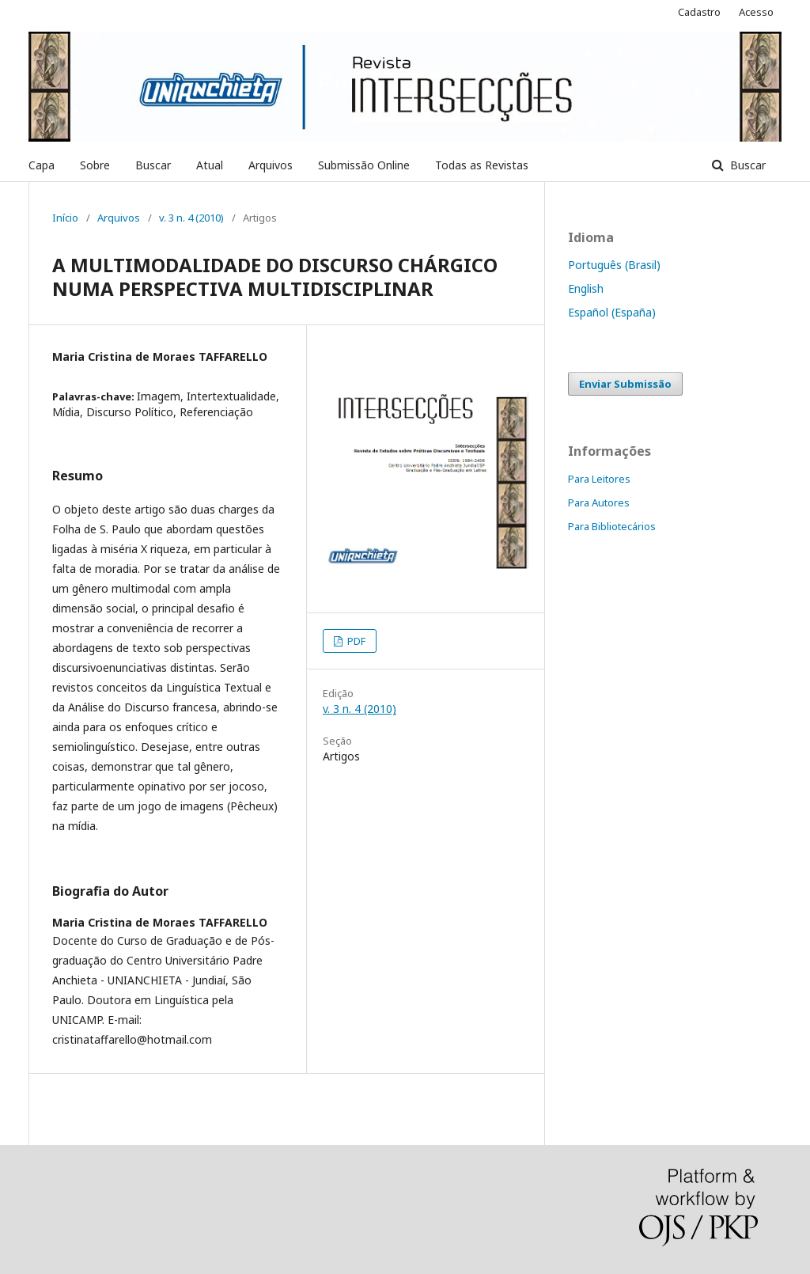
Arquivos (270, 165)
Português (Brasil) (614, 264)
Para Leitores (599, 479)
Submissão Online (364, 165)
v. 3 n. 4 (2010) (191, 217)
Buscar (153, 165)
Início (65, 217)
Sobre (95, 165)
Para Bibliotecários (612, 526)
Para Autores (599, 502)
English (586, 288)
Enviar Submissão (625, 384)
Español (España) (612, 312)
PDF (355, 641)
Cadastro (699, 12)
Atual (209, 165)
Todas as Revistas (481, 165)
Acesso (756, 12)
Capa (41, 165)
